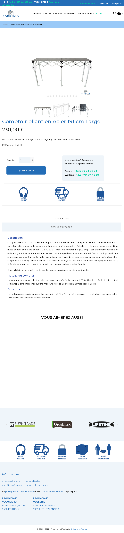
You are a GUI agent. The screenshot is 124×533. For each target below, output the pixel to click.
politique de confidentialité (19, 491)
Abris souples (86, 13)
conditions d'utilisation (52, 491)
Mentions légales (32, 481)
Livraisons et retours (11, 481)
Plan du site (43, 485)
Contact (29, 485)
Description (62, 218)
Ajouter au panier (26, 170)
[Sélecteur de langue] (117, 3)
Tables (47, 13)
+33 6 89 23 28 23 (20, 1)
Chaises (57, 13)
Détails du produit (61, 227)
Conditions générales (11, 485)
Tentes (37, 13)
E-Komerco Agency (79, 529)
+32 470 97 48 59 (87, 174)
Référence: (8, 145)
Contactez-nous (87, 4)
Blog (99, 13)
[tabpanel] (62, 67)
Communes (70, 13)
